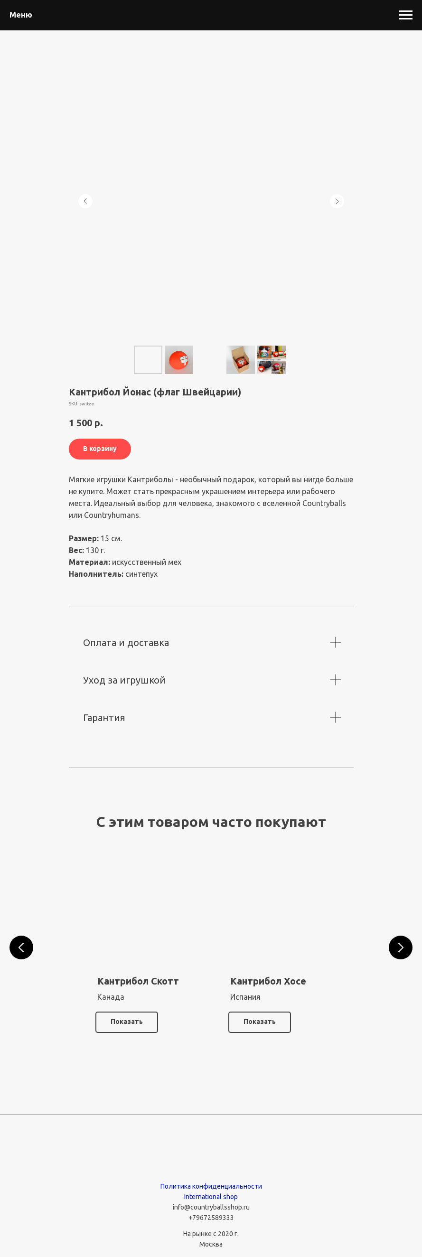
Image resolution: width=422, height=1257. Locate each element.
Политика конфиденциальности (211, 1186)
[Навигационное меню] (406, 15)
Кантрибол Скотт (138, 981)
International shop (211, 1197)
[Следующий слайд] (337, 201)
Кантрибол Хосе (268, 981)
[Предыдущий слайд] (85, 201)
